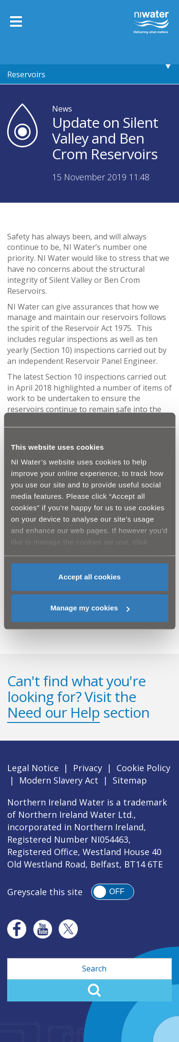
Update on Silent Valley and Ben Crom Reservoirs (75, 65)
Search (89, 990)
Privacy (87, 768)
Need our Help (53, 712)
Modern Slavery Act (58, 780)
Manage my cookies (89, 608)
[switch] (112, 892)
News (62, 108)
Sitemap (130, 780)
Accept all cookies (89, 577)
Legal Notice (33, 768)
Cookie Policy (143, 768)
